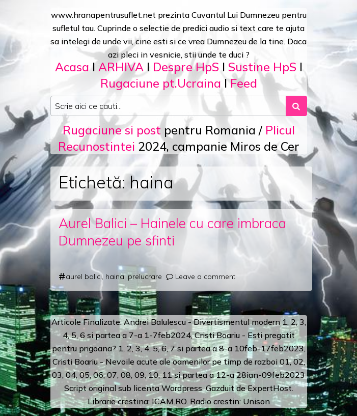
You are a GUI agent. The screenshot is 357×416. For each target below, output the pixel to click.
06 (98, 375)
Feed (243, 83)
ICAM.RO (169, 401)
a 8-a (222, 348)
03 (57, 375)
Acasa (72, 67)
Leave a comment (205, 276)
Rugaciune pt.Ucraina (160, 83)
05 (84, 375)
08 (126, 375)
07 (112, 375)
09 (139, 375)
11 (167, 375)
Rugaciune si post (112, 130)
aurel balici (84, 276)
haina (114, 276)
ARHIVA (121, 67)
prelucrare (145, 276)
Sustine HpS (262, 67)
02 (298, 361)
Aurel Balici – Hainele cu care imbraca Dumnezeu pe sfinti (172, 232)
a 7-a (132, 335)
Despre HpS (186, 67)
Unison (256, 401)
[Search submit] (296, 106)
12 (221, 375)
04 (71, 375)
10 (153, 375)
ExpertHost (270, 388)
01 (285, 361)
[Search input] (168, 106)
